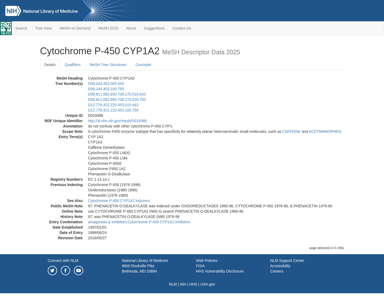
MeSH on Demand (75, 28)
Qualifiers (73, 65)
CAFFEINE (291, 131)
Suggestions (154, 28)
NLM (173, 284)
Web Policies (207, 260)
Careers (276, 271)
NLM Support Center (287, 260)
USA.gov (207, 284)
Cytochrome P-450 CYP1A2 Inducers (119, 201)
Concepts (143, 65)
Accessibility (280, 266)
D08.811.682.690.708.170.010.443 (117, 94)
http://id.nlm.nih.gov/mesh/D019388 (117, 121)
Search (21, 28)
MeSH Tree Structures (108, 65)
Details (50, 65)
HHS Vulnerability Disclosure (219, 271)
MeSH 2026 (108, 28)
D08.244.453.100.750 (106, 89)
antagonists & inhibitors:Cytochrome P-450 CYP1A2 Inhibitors (139, 222)
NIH (183, 284)
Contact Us (182, 28)
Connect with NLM (63, 260)
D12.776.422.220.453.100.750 (113, 110)
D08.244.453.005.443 (106, 83)
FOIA (200, 266)
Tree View (43, 28)
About (131, 28)
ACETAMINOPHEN (325, 131)
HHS (193, 284)
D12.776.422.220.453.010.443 (113, 105)
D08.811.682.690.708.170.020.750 (117, 99)
